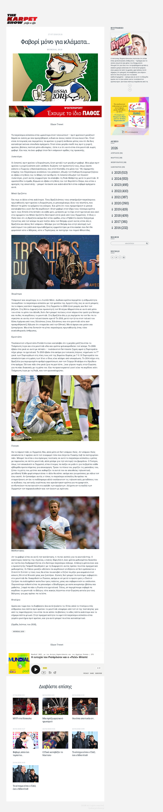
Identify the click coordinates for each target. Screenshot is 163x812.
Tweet (60, 124)
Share (53, 124)
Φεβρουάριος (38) (118, 162)
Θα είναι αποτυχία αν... (83, 718)
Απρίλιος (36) (117, 153)
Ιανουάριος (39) (118, 167)
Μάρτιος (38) (116, 158)
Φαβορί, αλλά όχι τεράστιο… (21, 754)
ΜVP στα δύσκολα (22, 718)
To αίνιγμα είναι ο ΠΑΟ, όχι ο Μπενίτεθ (83, 754)
